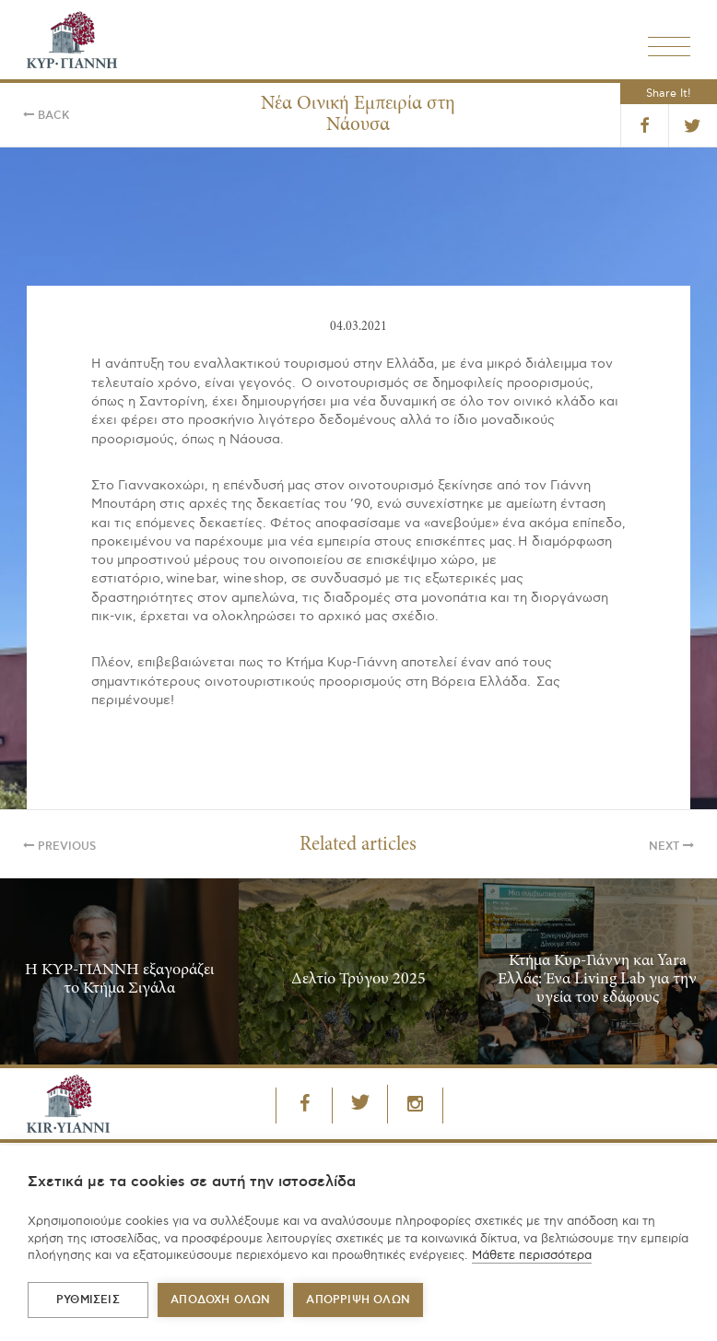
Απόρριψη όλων (358, 1300)
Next (671, 846)
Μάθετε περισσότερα (532, 1255)
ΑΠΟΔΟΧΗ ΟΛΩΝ (220, 1300)
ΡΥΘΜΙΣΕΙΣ (88, 1300)
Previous (59, 846)
